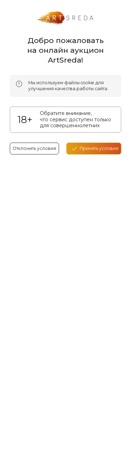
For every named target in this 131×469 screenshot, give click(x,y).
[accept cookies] (93, 148)
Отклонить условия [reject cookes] (34, 148)
